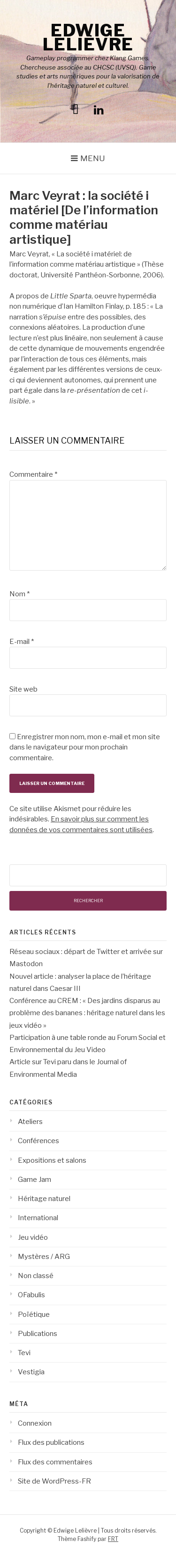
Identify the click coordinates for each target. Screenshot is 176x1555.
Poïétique (34, 1314)
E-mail (21, 641)
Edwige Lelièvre (88, 37)
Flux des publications (51, 1442)
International (38, 1218)
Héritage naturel (44, 1199)
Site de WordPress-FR (54, 1481)
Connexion (35, 1423)
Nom (19, 594)
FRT (113, 1538)
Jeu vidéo (33, 1237)
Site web (23, 689)
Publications (37, 1333)
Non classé (36, 1276)
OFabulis (31, 1295)
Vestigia (31, 1372)
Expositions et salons (52, 1160)
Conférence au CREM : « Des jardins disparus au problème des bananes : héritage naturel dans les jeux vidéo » (87, 1013)
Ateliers (30, 1121)
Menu (92, 158)
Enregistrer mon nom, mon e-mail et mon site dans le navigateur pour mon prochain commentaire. (84, 747)
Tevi (24, 1353)
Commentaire (33, 474)
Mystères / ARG (44, 1256)
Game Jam (34, 1179)
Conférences (38, 1141)
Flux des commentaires (55, 1462)
